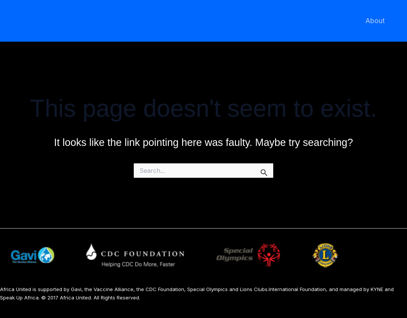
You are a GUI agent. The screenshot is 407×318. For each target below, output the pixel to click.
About (375, 21)
